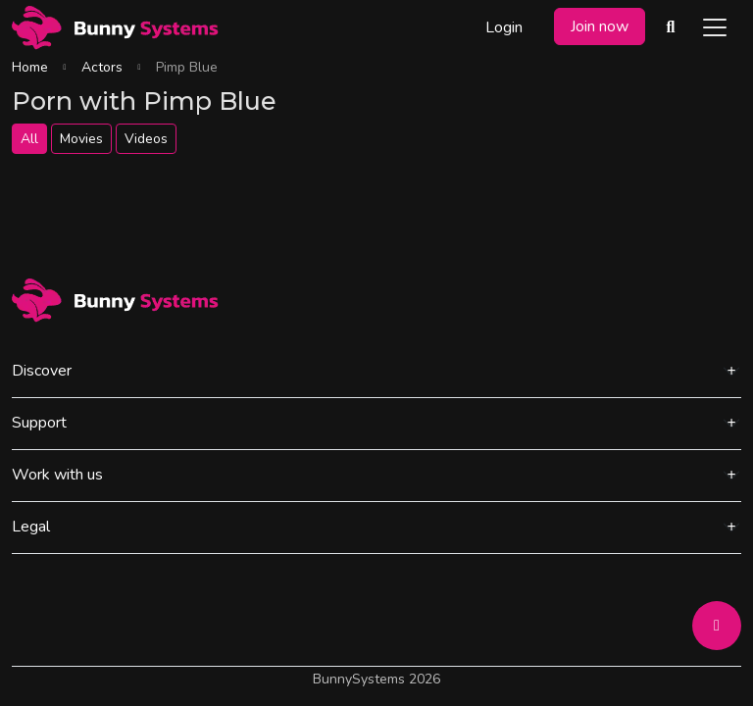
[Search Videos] (670, 27)
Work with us (57, 474)
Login (504, 27)
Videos (146, 138)
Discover (42, 370)
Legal (31, 526)
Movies (81, 138)
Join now (599, 26)
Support (39, 422)
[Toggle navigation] (714, 27)
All (29, 138)
